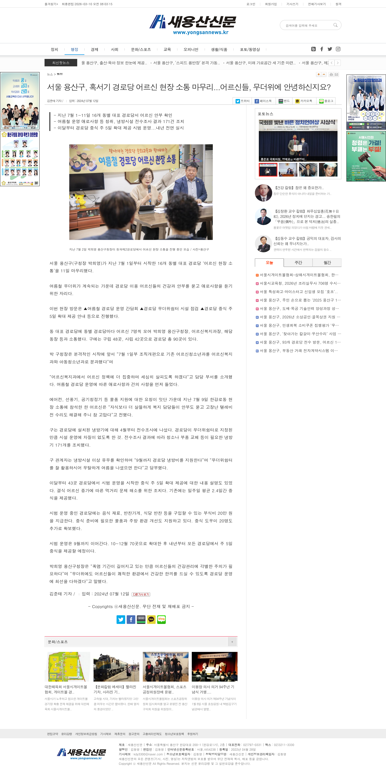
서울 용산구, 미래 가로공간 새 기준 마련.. (262, 63)
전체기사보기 (317, 4)
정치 (54, 49)
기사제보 (105, 734)
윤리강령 (66, 734)
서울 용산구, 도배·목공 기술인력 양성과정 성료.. (301, 308)
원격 (338, 4)
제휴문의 (119, 734)
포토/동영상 (250, 49)
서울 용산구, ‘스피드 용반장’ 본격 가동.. (188, 63)
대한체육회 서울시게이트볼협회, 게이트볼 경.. (66, 689)
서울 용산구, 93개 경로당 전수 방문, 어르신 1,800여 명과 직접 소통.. (319, 342)
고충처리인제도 (152, 734)
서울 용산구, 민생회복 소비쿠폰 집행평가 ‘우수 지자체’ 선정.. (312, 325)
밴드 (284, 101)
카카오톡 (303, 101)
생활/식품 (219, 49)
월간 (327, 262)
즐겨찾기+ (51, 4)
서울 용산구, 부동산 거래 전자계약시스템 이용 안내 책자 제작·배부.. (317, 350)
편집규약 (52, 734)
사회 (114, 49)
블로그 (326, 101)
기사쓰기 (292, 4)
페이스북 (263, 101)
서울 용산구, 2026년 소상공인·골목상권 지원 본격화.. (305, 316)
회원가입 (271, 4)
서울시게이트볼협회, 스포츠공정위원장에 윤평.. (165, 689)
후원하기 (192, 734)
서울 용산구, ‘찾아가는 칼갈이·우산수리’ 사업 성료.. (304, 333)
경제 (94, 49)
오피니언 (191, 49)
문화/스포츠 (141, 49)
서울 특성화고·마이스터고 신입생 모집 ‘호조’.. (299, 291)
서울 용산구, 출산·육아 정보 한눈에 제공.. (113, 63)
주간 (298, 262)
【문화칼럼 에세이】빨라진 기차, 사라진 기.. (115, 689)
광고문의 (133, 734)
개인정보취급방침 (86, 734)
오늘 (269, 262)
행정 (74, 49)
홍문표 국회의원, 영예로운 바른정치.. (283, 159)
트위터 (243, 101)
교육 (167, 49)
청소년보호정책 (174, 734)
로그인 (250, 4)
